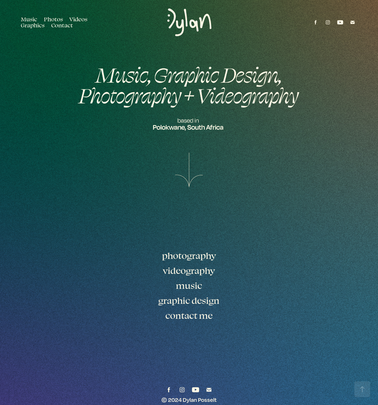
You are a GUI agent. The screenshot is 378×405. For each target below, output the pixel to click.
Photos (53, 19)
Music (29, 19)
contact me (189, 315)
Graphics (33, 25)
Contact (62, 25)
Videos (78, 19)
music (189, 285)
